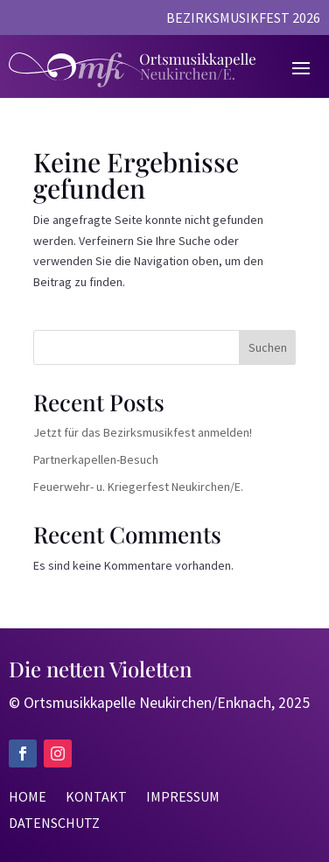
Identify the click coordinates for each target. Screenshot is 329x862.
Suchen (267, 347)
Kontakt (96, 797)
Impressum (183, 797)
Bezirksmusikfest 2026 (243, 18)
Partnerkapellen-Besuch (95, 459)
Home (27, 797)
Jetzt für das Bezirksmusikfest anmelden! (142, 432)
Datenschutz (54, 823)
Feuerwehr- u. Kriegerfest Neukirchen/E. (138, 486)
